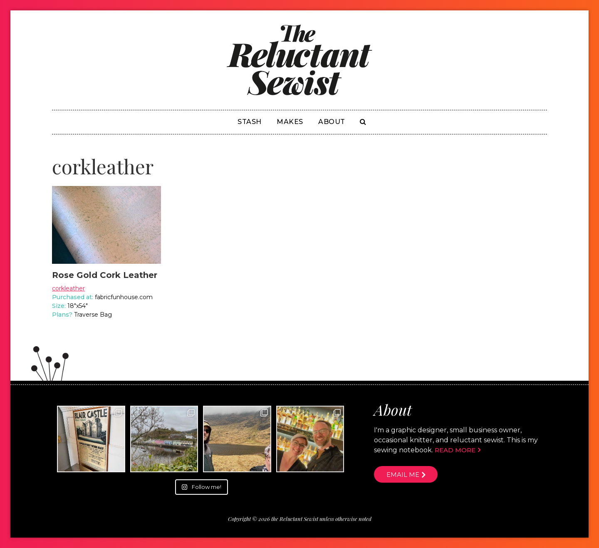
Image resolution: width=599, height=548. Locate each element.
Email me (402, 475)
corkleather (68, 288)
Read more (455, 450)
